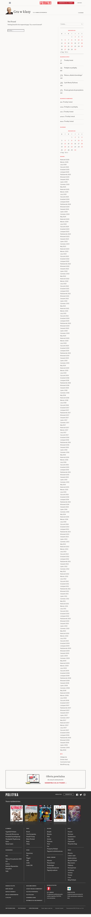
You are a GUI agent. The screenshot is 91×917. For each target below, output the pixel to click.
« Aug (62, 54)
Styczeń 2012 (64, 584)
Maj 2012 (63, 574)
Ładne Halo (50, 910)
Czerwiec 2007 (65, 720)
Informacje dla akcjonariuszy (34, 902)
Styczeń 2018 (64, 407)
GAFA (28, 865)
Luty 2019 (63, 375)
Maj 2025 (63, 189)
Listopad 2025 (64, 174)
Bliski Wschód (30, 841)
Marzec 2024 (64, 224)
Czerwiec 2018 (64, 395)
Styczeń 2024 (64, 229)
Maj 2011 (63, 603)
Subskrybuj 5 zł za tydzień (55, 785)
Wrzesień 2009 (65, 653)
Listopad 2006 (64, 737)
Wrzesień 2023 (64, 239)
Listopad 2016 (64, 442)
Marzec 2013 (64, 551)
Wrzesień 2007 (64, 713)
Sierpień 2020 (64, 331)
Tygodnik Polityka (11, 834)
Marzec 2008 (64, 698)
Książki (49, 834)
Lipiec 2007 (64, 718)
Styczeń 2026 (64, 169)
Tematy (70, 877)
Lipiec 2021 (63, 303)
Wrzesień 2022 (64, 269)
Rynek (27, 852)
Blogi (69, 830)
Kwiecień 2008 (64, 695)
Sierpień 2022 (64, 271)
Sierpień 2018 (64, 390)
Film (48, 839)
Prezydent (9, 871)
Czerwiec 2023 (64, 246)
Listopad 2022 (64, 264)
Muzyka (49, 836)
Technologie (50, 868)
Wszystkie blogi (72, 846)
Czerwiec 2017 (64, 425)
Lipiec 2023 (64, 244)
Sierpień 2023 (64, 241)
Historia (70, 855)
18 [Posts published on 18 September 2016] (82, 45)
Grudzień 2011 (64, 586)
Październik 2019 (65, 355)
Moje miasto (71, 865)
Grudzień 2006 (65, 735)
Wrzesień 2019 (64, 358)
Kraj (7, 858)
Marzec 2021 (64, 313)
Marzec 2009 (64, 668)
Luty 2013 (63, 554)
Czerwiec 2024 (64, 216)
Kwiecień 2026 (64, 162)
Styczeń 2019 (64, 378)
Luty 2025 (63, 197)
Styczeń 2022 (64, 288)
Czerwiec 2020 (65, 335)
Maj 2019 (63, 368)
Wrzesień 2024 (64, 209)
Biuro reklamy (9, 891)
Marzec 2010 (64, 638)
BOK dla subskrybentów (12, 897)
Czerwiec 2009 (65, 660)
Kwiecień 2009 (64, 665)
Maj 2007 (63, 722)
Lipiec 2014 (63, 512)
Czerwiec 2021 (64, 306)
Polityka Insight (22, 910)
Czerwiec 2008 (65, 690)
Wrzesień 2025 (64, 179)
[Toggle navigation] (10, 3)
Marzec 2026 (64, 164)
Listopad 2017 (64, 412)
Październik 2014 (65, 504)
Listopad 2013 (64, 531)
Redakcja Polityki (10, 888)
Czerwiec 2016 (64, 455)
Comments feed (65, 764)
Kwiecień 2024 (64, 221)
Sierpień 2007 (64, 715)
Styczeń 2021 (64, 318)
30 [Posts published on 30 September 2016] (75, 52)
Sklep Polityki (72, 882)
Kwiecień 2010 (64, 636)
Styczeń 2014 (64, 527)
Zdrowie (49, 863)
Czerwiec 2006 (65, 750)
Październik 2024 (65, 206)
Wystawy (49, 844)
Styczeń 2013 (64, 556)
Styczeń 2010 (64, 643)
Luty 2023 (63, 256)
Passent (70, 834)
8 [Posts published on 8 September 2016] (71, 42)
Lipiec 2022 (63, 273)
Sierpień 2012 (64, 566)
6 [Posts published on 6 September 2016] (65, 42)
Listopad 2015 (64, 472)
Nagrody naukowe (52, 872)
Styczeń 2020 (64, 348)
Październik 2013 (65, 534)
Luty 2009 (63, 670)
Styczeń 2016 (64, 467)
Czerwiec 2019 (64, 365)
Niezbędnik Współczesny (13, 841)
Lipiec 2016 (63, 452)
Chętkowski (71, 844)
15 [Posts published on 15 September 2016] (71, 45)
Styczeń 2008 (64, 703)
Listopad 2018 (64, 383)
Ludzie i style (72, 858)
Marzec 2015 (64, 492)
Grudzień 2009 (65, 646)
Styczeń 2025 (64, 199)
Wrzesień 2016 (64, 447)
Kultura (49, 830)
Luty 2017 (63, 435)
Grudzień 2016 (64, 440)
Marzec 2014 (64, 522)
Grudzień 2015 (64, 469)
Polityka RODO (30, 897)
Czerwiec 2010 (64, 631)
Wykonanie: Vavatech (59, 910)
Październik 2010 (65, 621)
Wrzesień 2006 (65, 742)
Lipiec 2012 (63, 569)
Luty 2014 (63, 524)
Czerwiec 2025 (64, 187)
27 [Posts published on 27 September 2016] (65, 52)
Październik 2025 (65, 177)
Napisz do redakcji (10, 894)
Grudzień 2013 (64, 529)
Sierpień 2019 (64, 360)
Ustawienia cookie (31, 900)
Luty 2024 (63, 226)
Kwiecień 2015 (64, 489)
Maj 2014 (63, 517)
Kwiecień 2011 (64, 606)
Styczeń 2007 (64, 732)
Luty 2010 (63, 641)
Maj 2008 (63, 693)
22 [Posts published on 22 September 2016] (72, 49)
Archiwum (71, 872)
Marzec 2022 (64, 283)
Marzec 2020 (64, 343)
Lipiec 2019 (63, 363)
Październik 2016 (65, 445)
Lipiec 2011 (63, 598)
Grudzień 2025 (64, 172)
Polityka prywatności (32, 894)
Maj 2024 (63, 219)
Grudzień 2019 (64, 350)
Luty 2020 (63, 345)
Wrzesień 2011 (64, 593)
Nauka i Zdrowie (51, 859)
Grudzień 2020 (64, 321)
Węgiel (28, 860)
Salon (7, 844)
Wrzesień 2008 (65, 683)
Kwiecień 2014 (64, 519)
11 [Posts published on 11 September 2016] (82, 42)
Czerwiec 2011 (64, 601)
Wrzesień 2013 (64, 536)
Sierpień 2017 (64, 420)
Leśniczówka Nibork (33, 910)
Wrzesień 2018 (64, 388)
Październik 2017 (65, 415)
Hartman (70, 836)
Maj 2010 (63, 633)
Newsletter (58, 796)
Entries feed (64, 762)
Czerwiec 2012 (64, 571)
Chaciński (71, 841)
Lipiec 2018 (63, 393)
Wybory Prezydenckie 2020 (14, 861)
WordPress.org (64, 767)
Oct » (66, 54)
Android (51, 894)
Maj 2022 (63, 278)
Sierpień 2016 (64, 450)
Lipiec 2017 (63, 422)
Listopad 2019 (64, 353)
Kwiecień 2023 (64, 251)
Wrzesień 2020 (64, 328)
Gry (48, 849)
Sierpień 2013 (64, 539)
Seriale (49, 841)
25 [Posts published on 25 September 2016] (82, 49)
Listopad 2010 (64, 618)
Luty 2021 (63, 316)
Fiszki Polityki (71, 894)
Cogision (46, 910)
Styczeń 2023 (64, 259)
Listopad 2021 (64, 293)
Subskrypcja (68, 796)
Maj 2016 (63, 457)
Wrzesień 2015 (64, 477)
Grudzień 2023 (64, 231)
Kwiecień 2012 (64, 576)
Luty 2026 (63, 167)
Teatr (48, 846)
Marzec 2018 (64, 402)
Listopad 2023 (64, 234)
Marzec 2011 (64, 608)
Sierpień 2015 (64, 479)
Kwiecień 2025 (64, 192)
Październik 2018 (65, 385)
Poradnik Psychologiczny (13, 839)
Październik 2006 (65, 740)
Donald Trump (30, 839)
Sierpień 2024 (64, 211)
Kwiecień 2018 (64, 400)
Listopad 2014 (64, 502)
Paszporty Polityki (52, 851)
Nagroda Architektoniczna (55, 853)
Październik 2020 (65, 326)
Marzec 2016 (64, 462)
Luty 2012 (63, 581)
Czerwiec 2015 (64, 484)
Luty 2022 (63, 286)
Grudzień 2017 (64, 410)
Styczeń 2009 (64, 673)
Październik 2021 (65, 296)
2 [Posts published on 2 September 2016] (75, 39)
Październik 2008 (65, 680)
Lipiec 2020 (64, 333)
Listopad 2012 (64, 561)
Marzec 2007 (64, 727)
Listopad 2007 (64, 708)
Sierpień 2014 (64, 509)
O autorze (81, 15)
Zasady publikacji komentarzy (34, 891)
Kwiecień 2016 (64, 460)
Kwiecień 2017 (64, 430)
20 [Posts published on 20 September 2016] (65, 49)
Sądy (7, 873)
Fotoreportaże (72, 870)
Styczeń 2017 (64, 437)
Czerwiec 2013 (64, 544)
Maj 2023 (63, 249)
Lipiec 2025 (63, 184)
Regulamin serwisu (31, 888)
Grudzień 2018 (64, 380)
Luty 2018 (63, 405)
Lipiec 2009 (64, 658)
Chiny (28, 846)
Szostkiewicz (72, 839)
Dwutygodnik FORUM (10, 910)
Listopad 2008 (64, 678)
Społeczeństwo (72, 860)
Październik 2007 (65, 710)
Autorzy (70, 875)
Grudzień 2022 (64, 261)
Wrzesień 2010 (64, 623)
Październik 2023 (65, 236)
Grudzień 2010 (64, 616)
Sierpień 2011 (64, 596)
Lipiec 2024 (64, 214)
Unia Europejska (31, 836)
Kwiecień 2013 (64, 549)
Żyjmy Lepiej (9, 846)
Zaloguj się (63, 759)
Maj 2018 (63, 398)
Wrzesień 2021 (64, 298)
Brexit (28, 834)
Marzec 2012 (64, 579)
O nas (69, 880)
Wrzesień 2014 (64, 507)
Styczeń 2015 (64, 497)
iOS (48, 894)
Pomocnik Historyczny (12, 836)
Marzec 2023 (64, 254)
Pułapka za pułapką (71, 109)
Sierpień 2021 (64, 301)
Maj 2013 (63, 546)
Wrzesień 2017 (64, 417)
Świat (27, 830)
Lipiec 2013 (63, 541)
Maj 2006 (63, 752)
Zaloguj (80, 3)
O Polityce (8, 900)
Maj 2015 (63, 487)
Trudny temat (68, 104)
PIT (27, 858)
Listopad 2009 (64, 648)
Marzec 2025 (64, 194)
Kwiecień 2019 (64, 370)
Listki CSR (29, 868)
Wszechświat (51, 865)
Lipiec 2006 (64, 747)
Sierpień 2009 (64, 656)
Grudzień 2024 (64, 202)
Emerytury (29, 855)
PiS (7, 864)
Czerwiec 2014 (64, 514)
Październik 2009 (65, 651)
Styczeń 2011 (64, 613)
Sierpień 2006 (64, 745)
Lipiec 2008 (64, 688)
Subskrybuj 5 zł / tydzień (66, 3)
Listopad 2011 (64, 589)
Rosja (27, 844)
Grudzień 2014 (64, 499)
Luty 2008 (63, 700)
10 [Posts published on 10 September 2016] (78, 42)
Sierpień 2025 (64, 182)
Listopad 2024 (64, 204)
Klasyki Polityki (72, 863)
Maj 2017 (63, 427)
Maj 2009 (63, 663)
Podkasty (70, 868)
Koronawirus (9, 852)
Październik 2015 (65, 474)
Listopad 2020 (64, 323)
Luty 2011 (63, 611)
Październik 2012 (65, 564)
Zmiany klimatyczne (53, 870)
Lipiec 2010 (63, 628)
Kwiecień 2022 (64, 281)
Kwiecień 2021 (64, 311)
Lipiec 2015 (63, 482)
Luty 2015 (63, 494)
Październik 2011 (65, 591)
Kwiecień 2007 (64, 725)
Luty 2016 (63, 464)
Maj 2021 (63, 308)
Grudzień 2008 (65, 675)
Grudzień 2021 (64, 291)
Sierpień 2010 (64, 626)
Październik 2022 (65, 266)
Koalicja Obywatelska (12, 868)
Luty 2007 (63, 730)
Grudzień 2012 (64, 559)
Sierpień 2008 (64, 685)
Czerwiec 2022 (64, 276)
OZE (27, 863)
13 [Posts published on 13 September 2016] (65, 45)
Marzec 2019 (64, 373)
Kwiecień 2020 (64, 340)
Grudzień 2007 (64, 705)
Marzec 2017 (64, 432)
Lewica (8, 866)
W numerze (8, 830)
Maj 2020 (63, 338)
